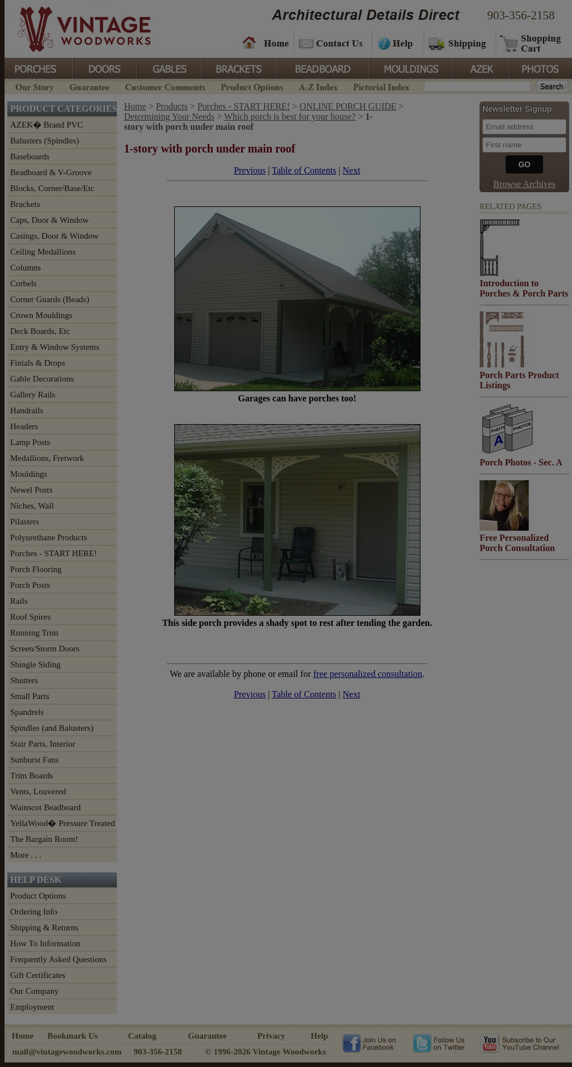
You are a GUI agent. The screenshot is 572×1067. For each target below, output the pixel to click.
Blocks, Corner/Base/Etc (52, 188)
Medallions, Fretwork (47, 458)
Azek (480, 67)
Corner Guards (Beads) (49, 299)
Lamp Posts (30, 442)
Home (265, 42)
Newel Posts (31, 489)
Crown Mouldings (41, 315)
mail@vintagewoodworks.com (67, 1051)
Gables (168, 67)
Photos (540, 67)
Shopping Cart (530, 42)
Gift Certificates (37, 975)
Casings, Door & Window (54, 235)
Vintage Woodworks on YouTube (519, 1042)
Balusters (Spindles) (44, 140)
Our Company (34, 991)
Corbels (23, 283)
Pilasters (24, 521)
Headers (24, 426)
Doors (104, 67)
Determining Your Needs (169, 116)
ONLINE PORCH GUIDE (348, 106)
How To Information (45, 943)
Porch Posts (30, 585)
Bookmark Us (73, 1035)
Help (396, 42)
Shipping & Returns (44, 927)
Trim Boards (31, 775)
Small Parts (29, 696)
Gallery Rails (33, 394)
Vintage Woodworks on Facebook (369, 1042)
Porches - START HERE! (53, 553)
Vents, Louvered (38, 791)
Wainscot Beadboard (45, 807)
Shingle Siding (35, 664)
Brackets (238, 67)
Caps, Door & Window (49, 220)
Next (351, 170)
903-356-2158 (521, 15)
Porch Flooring (35, 569)
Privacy (271, 1035)
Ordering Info (33, 911)
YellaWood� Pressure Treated (62, 823)
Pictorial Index (380, 86)
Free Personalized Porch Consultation (517, 543)
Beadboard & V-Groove (50, 172)
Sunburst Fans (34, 759)
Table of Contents (304, 170)
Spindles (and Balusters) (52, 727)
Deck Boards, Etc (40, 331)
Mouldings (410, 67)
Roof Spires (30, 616)
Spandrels (27, 712)
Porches (39, 67)
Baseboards (29, 156)
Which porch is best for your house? (290, 116)
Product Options (251, 86)
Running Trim (34, 632)
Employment (32, 1006)
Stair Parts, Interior (42, 743)
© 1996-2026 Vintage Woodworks (265, 1051)
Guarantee (89, 86)
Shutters (24, 680)
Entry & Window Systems (54, 347)
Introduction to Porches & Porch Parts (524, 288)
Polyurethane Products (48, 537)
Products (172, 106)
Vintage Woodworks (75, 28)
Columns (25, 267)
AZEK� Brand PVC (46, 124)
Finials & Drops (37, 362)
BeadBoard (322, 67)
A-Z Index (318, 86)
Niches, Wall (32, 505)
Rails (19, 601)
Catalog (142, 1035)
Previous (250, 170)
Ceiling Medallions (42, 251)
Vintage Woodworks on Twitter (440, 1042)
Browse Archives (524, 184)
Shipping (458, 42)
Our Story (33, 86)
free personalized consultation (367, 674)
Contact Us (332, 42)
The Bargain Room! (44, 839)
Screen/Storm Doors (44, 648)
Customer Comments (165, 86)
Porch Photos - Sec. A (521, 462)
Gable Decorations (42, 378)
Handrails (26, 410)
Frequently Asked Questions (58, 959)
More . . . (25, 854)
